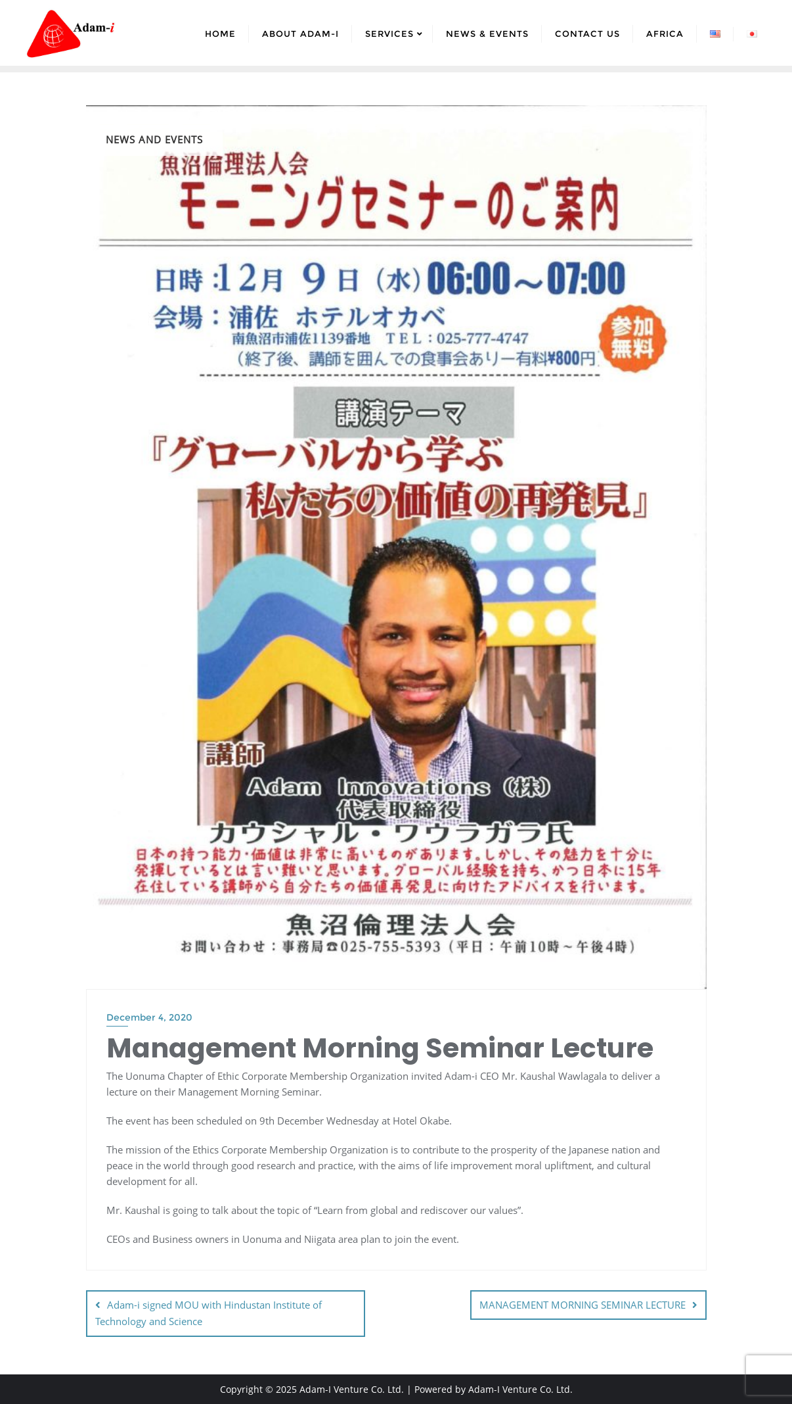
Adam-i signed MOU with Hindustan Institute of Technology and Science (208, 1313)
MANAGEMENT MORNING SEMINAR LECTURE (582, 1304)
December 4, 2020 (149, 1017)
